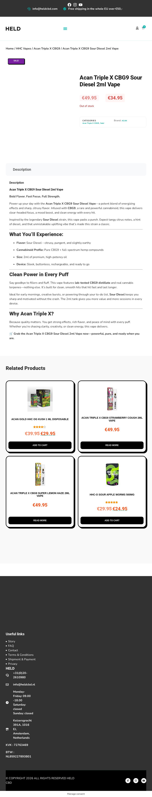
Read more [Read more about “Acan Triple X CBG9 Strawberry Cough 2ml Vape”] (112, 445)
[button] (65, 29)
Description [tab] (22, 169)
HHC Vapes (23, 49)
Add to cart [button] (40, 445)
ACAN (124, 120)
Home (10, 49)
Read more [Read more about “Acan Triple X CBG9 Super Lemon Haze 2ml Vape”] (40, 520)
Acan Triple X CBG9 (47, 49)
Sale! (102, 123)
